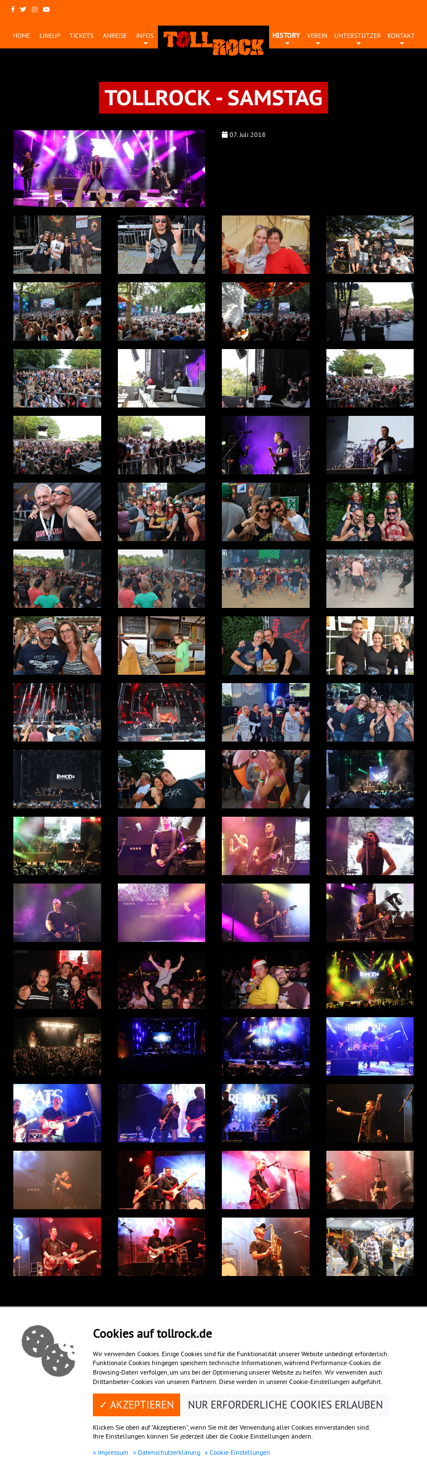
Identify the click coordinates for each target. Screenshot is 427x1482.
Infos (144, 35)
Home (21, 35)
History (286, 35)
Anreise (115, 35)
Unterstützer (357, 35)
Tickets (81, 35)
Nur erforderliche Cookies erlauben (285, 1404)
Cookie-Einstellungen (240, 1452)
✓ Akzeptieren (136, 1404)
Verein (317, 35)
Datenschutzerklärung (169, 1452)
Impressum (113, 1452)
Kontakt (401, 35)
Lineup (50, 35)
